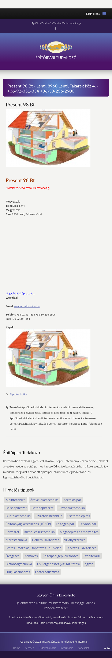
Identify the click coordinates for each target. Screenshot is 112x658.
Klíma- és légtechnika (39, 532)
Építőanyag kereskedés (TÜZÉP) (28, 524)
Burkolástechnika (18, 516)
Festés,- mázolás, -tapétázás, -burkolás (33, 548)
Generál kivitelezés (45, 540)
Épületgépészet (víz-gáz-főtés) (58, 564)
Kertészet (12, 532)
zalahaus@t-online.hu (27, 306)
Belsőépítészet (16, 508)
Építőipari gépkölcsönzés (61, 556)
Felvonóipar (87, 524)
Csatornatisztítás (47, 572)
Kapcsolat (83, 648)
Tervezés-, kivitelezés (81, 548)
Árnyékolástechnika (44, 500)
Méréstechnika (16, 540)
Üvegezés (12, 556)
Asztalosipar (72, 500)
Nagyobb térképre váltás (20, 293)
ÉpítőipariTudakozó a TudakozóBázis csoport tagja (56, 23)
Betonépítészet (42, 508)
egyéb (89, 564)
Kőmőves (31, 556)
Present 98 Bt (20, 104)
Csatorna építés (78, 516)
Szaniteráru (91, 556)
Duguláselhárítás (18, 572)
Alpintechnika (18, 394)
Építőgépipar (65, 524)
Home (16, 648)
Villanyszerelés (74, 540)
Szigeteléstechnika (49, 516)
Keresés (29, 648)
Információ (66, 648)
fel (108, 648)
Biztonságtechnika (72, 508)
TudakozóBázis (47, 648)
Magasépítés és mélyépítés (79, 532)
